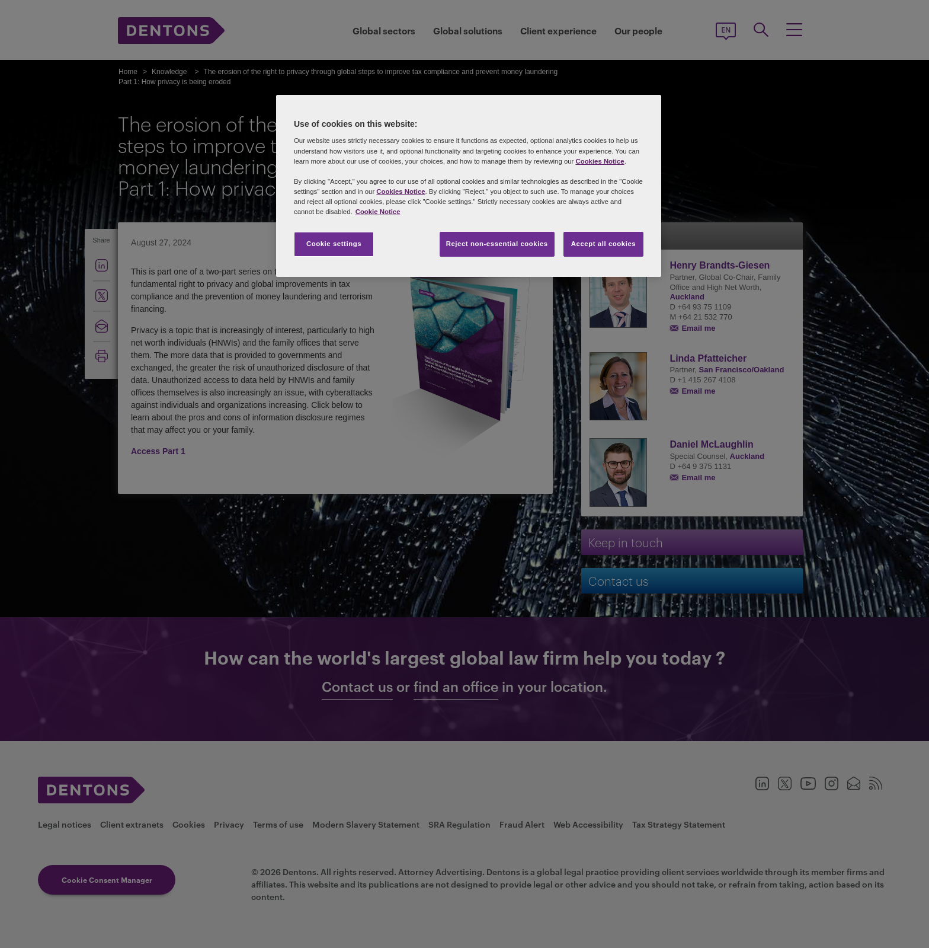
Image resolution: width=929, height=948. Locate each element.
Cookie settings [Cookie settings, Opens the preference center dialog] (333, 243)
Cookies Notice (599, 161)
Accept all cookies (603, 243)
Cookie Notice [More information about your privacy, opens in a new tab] (378, 211)
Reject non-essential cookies (497, 243)
